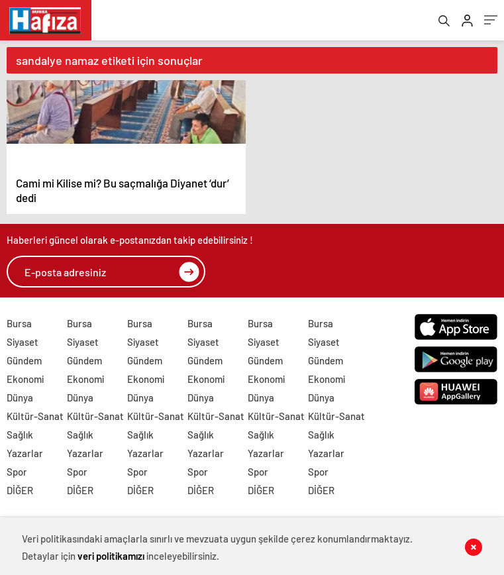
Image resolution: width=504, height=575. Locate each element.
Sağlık (20, 440)
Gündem (24, 366)
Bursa (19, 329)
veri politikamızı (112, 555)
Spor (17, 478)
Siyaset (22, 348)
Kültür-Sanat (35, 422)
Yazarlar (25, 459)
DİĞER (20, 496)
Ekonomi (25, 385)
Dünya (20, 403)
